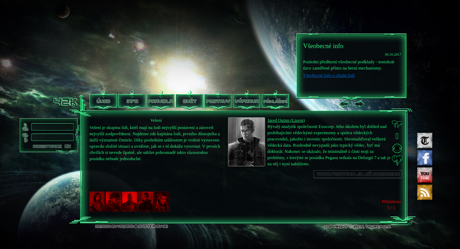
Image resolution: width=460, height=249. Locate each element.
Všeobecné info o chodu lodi (329, 75)
